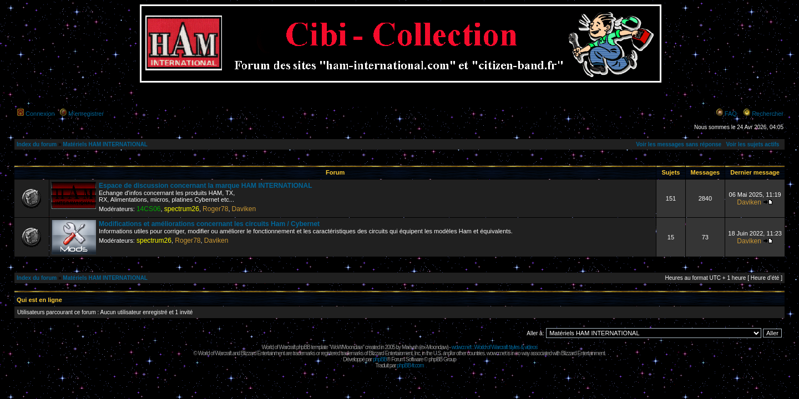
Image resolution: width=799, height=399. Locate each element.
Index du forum (37, 144)
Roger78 (215, 209)
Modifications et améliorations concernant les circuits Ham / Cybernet (209, 224)
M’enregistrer (86, 113)
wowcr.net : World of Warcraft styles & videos (495, 347)
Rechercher (767, 113)
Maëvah (410, 347)
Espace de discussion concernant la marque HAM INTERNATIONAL (205, 186)
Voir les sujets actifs (752, 144)
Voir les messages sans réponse (678, 144)
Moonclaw (436, 347)
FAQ (731, 113)
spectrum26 (181, 209)
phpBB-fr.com (410, 365)
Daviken (244, 209)
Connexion (40, 113)
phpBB (380, 359)
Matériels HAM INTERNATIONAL (105, 144)
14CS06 (148, 209)
